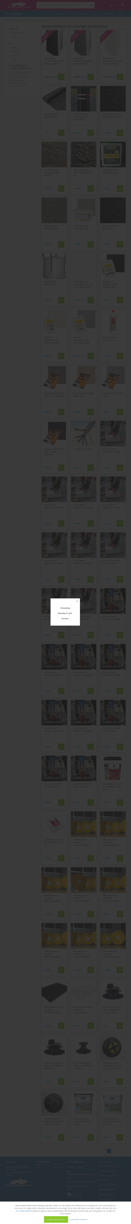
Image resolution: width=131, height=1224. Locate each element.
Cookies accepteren (56, 1219)
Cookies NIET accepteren (78, 1219)
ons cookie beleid (23, 1211)
